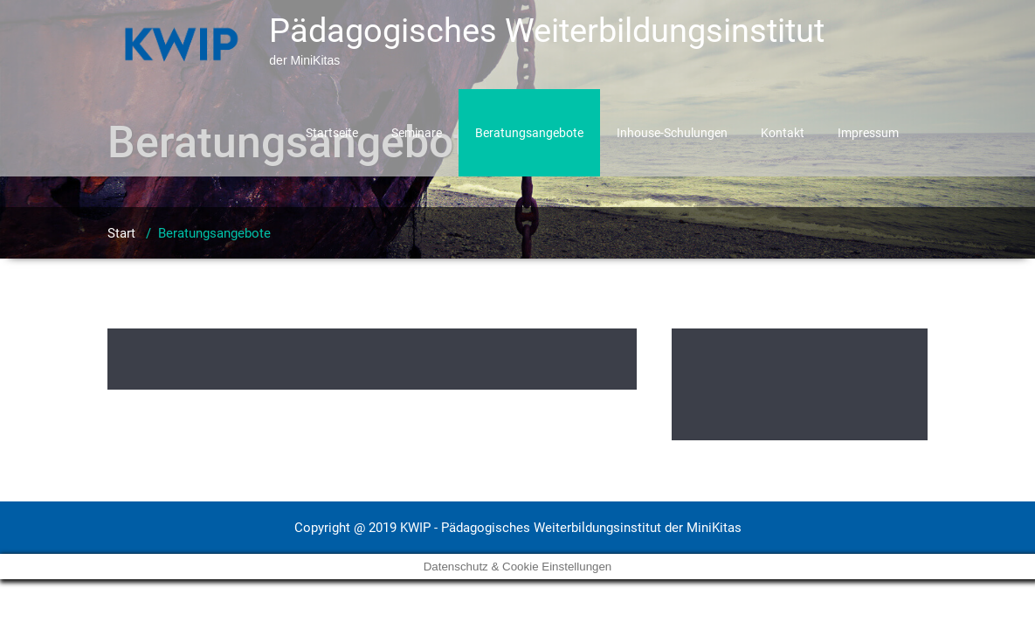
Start (121, 233)
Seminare (416, 133)
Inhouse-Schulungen (672, 133)
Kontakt (782, 133)
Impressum (868, 133)
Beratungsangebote (529, 133)
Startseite (332, 133)
